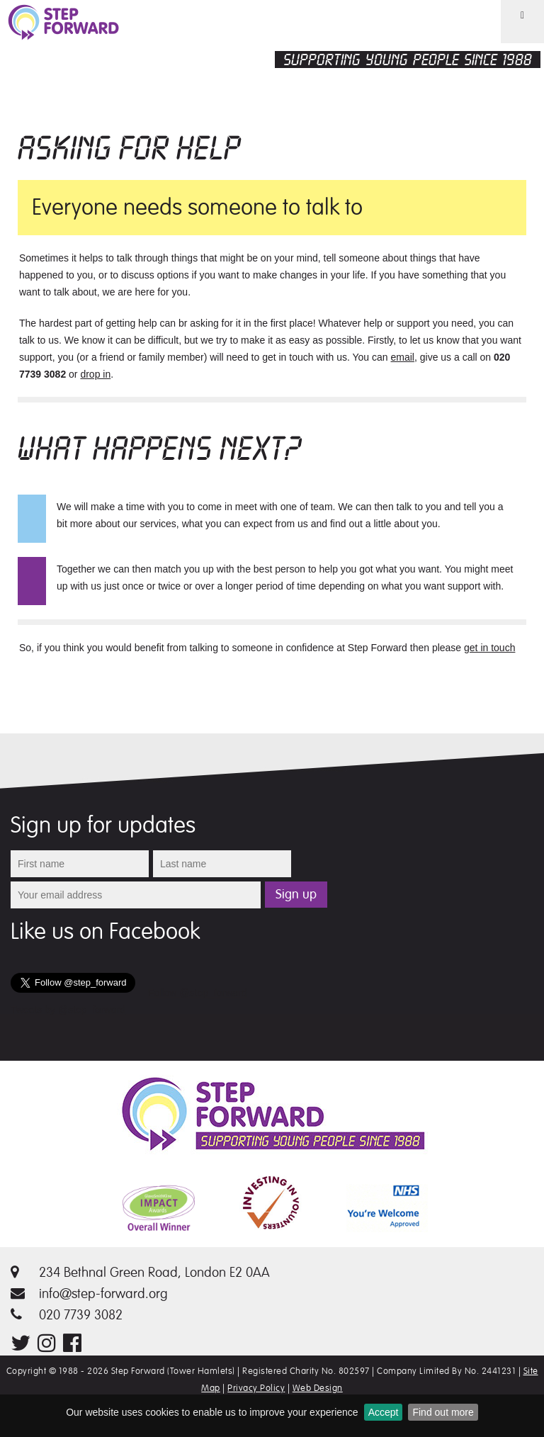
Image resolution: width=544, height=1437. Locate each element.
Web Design (318, 1388)
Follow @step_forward (197, 992)
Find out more (442, 1412)
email (402, 357)
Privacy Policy (256, 1388)
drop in (95, 374)
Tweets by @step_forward (68, 1009)
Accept (383, 1412)
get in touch (489, 647)
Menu (513, 42)
